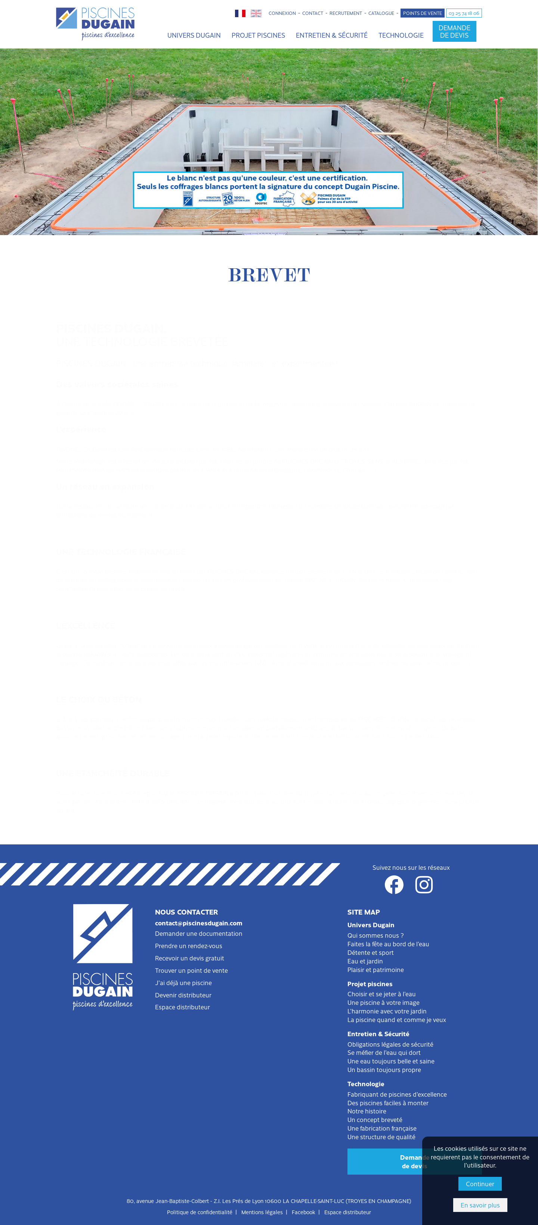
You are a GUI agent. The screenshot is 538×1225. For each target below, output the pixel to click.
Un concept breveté (374, 1119)
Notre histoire (366, 1111)
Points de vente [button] (422, 13)
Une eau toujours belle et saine (391, 1061)
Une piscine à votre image (383, 1002)
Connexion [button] (282, 13)
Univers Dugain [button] (194, 35)
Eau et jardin (365, 961)
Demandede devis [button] (454, 31)
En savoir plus (480, 1205)
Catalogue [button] (381, 13)
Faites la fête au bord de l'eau (388, 944)
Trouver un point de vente (191, 970)
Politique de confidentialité (199, 1212)
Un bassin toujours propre (384, 1069)
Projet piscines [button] (258, 35)
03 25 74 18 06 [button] (464, 13)
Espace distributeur (182, 1007)
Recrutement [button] (346, 13)
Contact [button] (312, 13)
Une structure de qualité (381, 1136)
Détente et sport (370, 952)
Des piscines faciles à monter (388, 1103)
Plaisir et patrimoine (375, 969)
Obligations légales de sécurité (390, 1044)
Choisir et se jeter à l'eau (381, 994)
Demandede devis (415, 1161)
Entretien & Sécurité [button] (332, 35)
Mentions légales (262, 1212)
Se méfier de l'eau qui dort (384, 1052)
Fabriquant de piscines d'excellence (397, 1094)
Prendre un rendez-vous (188, 945)
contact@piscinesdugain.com (198, 922)
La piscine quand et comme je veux (396, 1019)
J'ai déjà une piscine (183, 982)
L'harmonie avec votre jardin (387, 1011)
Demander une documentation (198, 933)
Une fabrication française (382, 1128)
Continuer (480, 1183)
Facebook (303, 1212)
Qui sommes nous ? (375, 935)
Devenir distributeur (183, 995)
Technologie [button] (401, 35)
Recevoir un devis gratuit (189, 958)
